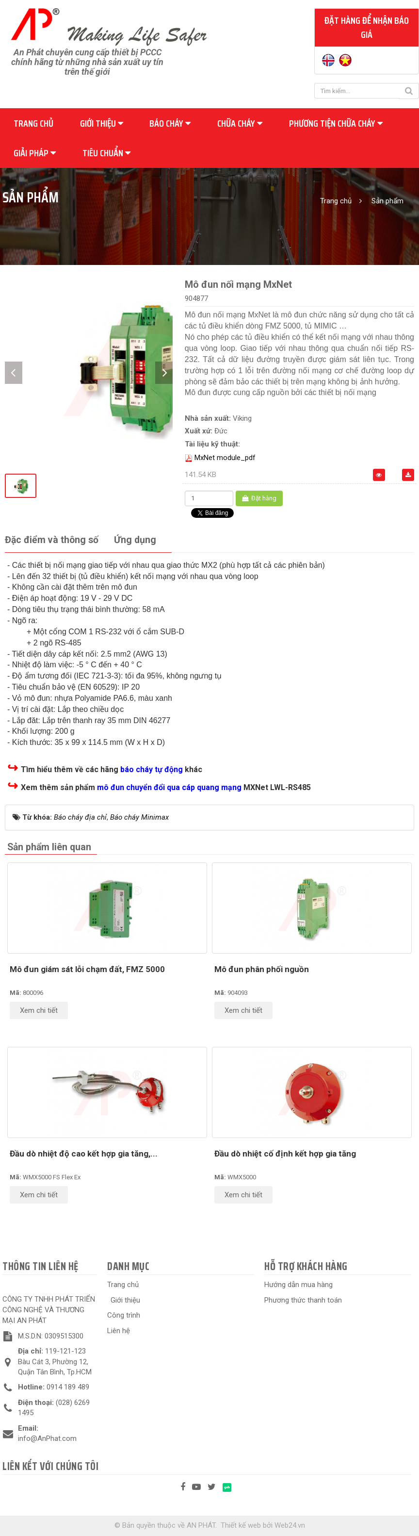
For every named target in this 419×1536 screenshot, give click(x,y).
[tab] (51, 540)
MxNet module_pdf (225, 457)
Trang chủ (33, 123)
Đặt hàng (259, 498)
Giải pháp (35, 153)
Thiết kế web (241, 1525)
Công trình (123, 1315)
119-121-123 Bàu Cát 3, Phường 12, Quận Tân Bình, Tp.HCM (55, 1361)
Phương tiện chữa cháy (336, 123)
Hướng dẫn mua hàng (298, 1284)
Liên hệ (118, 1330)
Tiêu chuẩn (106, 153)
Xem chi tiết (39, 1010)
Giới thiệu (101, 123)
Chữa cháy (239, 123)
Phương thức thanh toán (303, 1300)
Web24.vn (289, 1525)
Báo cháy (170, 123)
